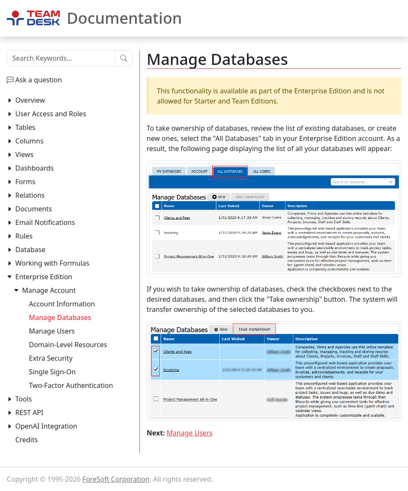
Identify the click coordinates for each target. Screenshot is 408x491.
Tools (23, 399)
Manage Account (49, 290)
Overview (30, 100)
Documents (33, 208)
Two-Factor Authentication (71, 385)
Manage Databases (60, 317)
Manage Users (189, 433)
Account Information (62, 304)
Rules (24, 236)
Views (24, 154)
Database (30, 249)
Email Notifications (45, 222)
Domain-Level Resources (68, 344)
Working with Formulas (52, 263)
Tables (25, 127)
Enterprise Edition (43, 276)
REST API (29, 412)
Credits (26, 439)
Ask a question (38, 79)
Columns (29, 141)
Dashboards (34, 168)
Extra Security (51, 358)
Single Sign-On (52, 371)
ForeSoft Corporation (116, 479)
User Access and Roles (50, 113)
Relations (30, 195)
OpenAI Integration (46, 426)
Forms (25, 181)
